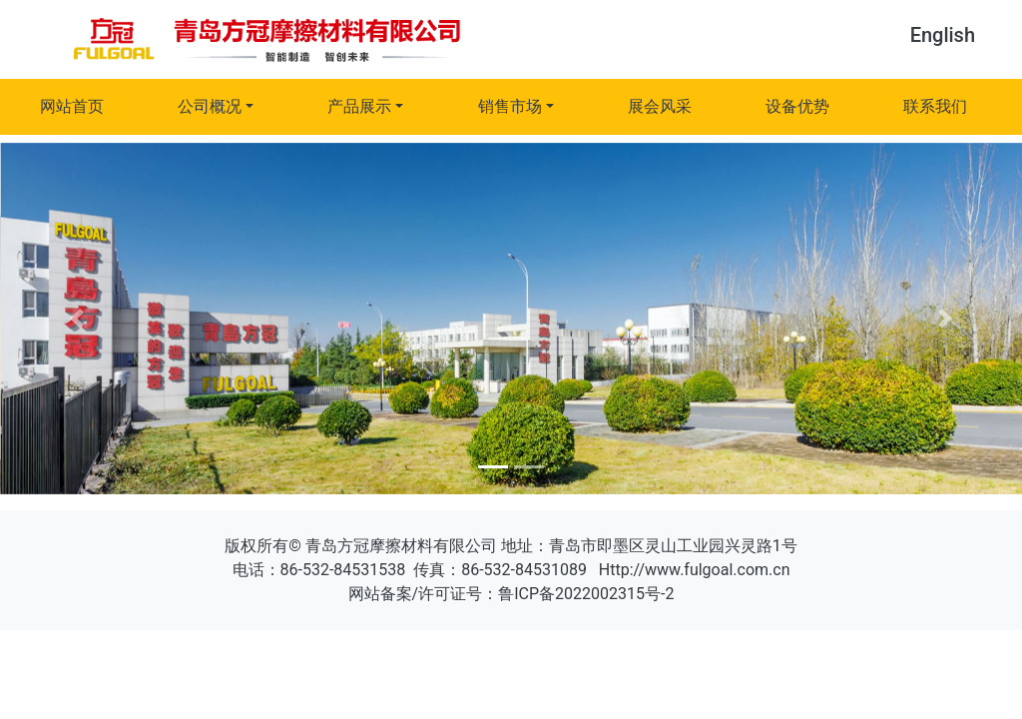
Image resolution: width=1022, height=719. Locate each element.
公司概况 (210, 106)
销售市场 (510, 106)
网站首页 (72, 106)
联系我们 (935, 106)
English (942, 35)
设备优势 (797, 106)
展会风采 (660, 106)
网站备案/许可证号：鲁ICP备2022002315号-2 (511, 593)
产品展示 (359, 106)
